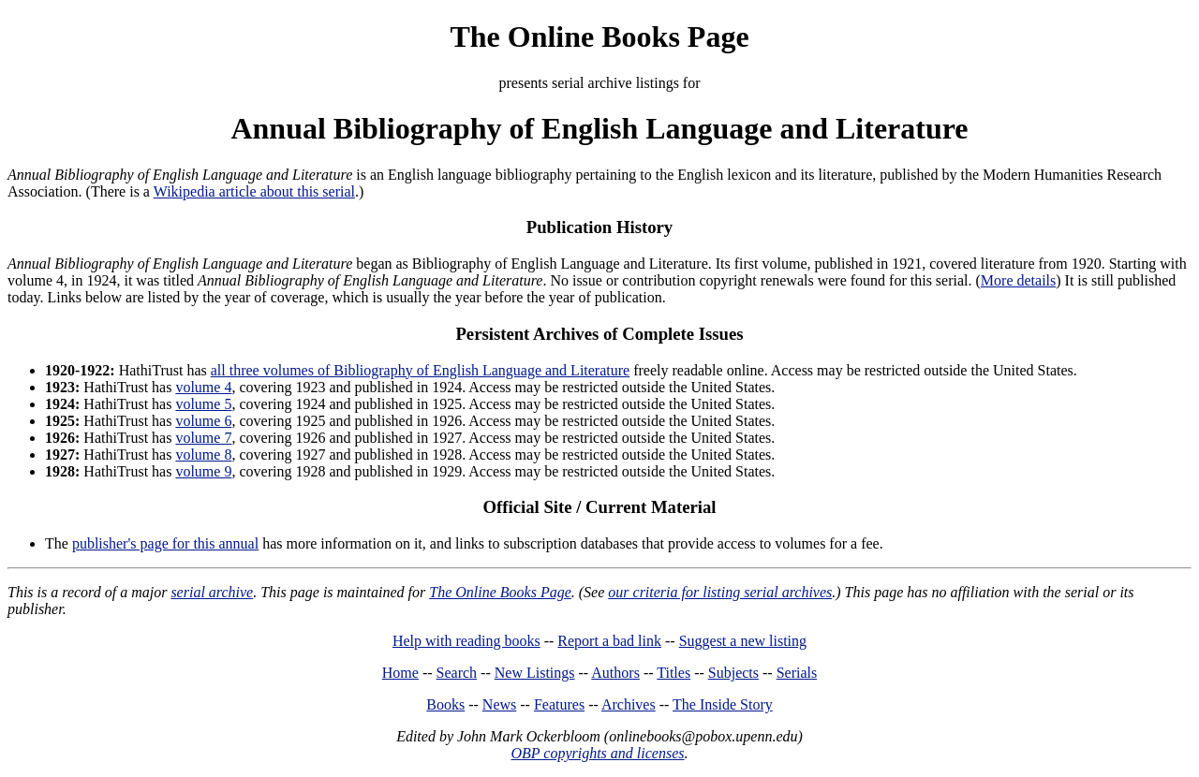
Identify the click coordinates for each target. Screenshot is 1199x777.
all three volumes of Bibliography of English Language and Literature (420, 370)
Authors (615, 673)
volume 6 (203, 421)
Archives (628, 704)
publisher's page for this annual (165, 543)
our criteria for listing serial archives (720, 592)
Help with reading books (466, 641)
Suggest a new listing (743, 641)
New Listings (535, 673)
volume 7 (203, 438)
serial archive (211, 592)
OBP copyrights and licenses (597, 753)
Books (445, 704)
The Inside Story (723, 704)
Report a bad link (609, 641)
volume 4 (203, 387)
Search (457, 673)
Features (559, 704)
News (499, 704)
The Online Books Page (599, 36)
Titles (673, 673)
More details (1018, 280)
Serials (797, 673)
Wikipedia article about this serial (254, 191)
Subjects (733, 673)
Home (400, 673)
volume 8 (203, 454)
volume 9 (203, 471)
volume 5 (203, 404)
